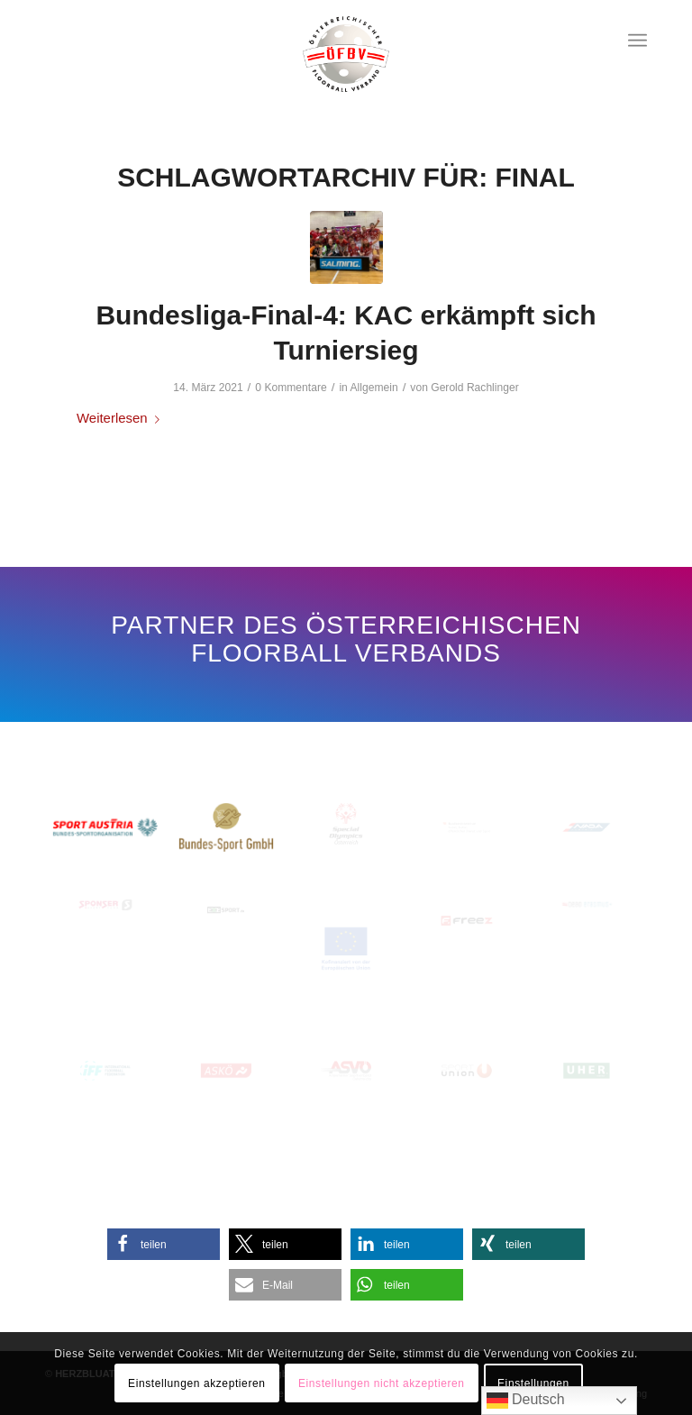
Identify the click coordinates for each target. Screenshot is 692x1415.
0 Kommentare (290, 387)
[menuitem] (637, 40)
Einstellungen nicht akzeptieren (381, 1383)
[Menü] (637, 40)
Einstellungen (533, 1383)
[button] (163, 1244)
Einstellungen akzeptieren (196, 1383)
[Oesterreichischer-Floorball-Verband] (346, 54)
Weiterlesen (122, 417)
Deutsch (526, 1400)
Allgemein (374, 387)
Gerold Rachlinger (474, 387)
